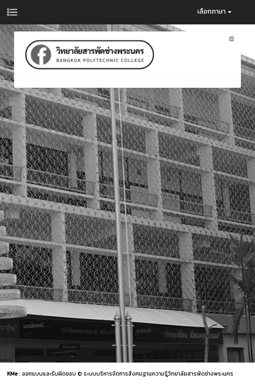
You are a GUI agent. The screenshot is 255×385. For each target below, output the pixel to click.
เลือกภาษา (214, 11)
